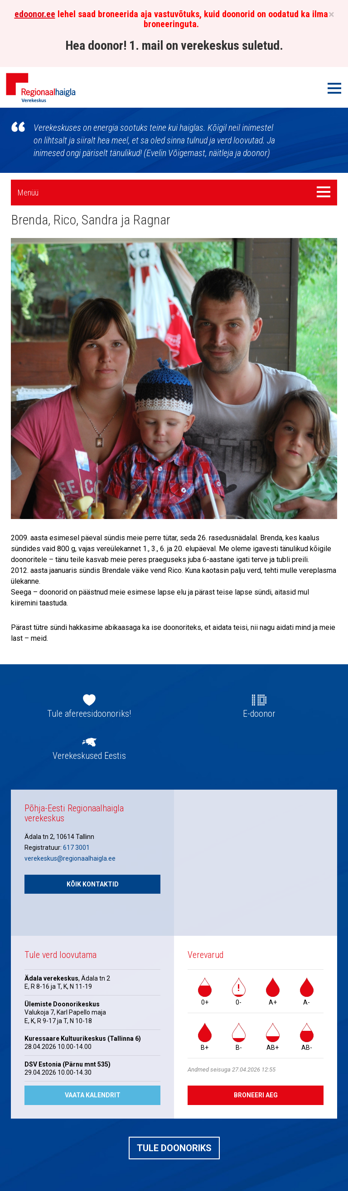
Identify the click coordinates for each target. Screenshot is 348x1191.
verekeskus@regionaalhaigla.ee (70, 858)
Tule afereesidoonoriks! (89, 713)
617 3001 (76, 847)
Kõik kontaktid (93, 884)
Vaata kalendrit (93, 1095)
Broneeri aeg (256, 1095)
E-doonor (259, 713)
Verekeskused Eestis (89, 755)
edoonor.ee (34, 14)
